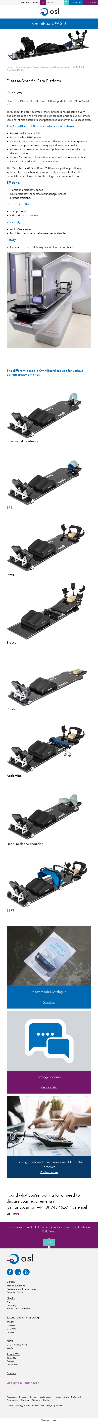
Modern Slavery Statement (68, 1396)
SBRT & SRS (78, 67)
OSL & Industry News (17, 1344)
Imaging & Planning (16, 1285)
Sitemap (36, 1400)
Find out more (49, 1172)
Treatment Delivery (15, 1292)
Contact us (76, 2)
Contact (11, 1373)
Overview (11, 1325)
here (15, 1213)
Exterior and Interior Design (23, 1317)
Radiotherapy (22, 67)
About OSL (13, 1354)
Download (49, 1002)
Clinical (11, 1282)
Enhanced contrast (33, 2)
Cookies (25, 1400)
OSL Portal (91, 2)
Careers (10, 1361)
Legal (24, 1396)
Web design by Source (51, 1405)
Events (10, 1347)
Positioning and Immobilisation (21, 1288)
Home (9, 67)
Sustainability (46, 1396)
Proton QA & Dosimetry (18, 1308)
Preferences (12, 1400)
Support (12, 1321)
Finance (10, 1331)
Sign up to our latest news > (23, 1383)
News (10, 1341)
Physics (11, 1298)
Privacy (33, 1396)
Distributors (12, 1364)
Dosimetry (11, 1305)
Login (49, 1242)
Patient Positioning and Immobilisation (51, 67)
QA (8, 1302)
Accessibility (12, 1396)
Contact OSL (49, 1087)
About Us (11, 1358)
